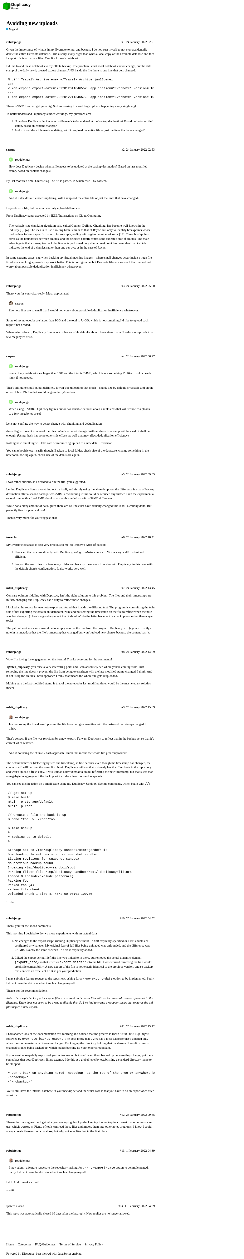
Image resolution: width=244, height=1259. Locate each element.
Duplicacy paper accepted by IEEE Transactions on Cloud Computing (57, 215)
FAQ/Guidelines (45, 1244)
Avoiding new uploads (32, 23)
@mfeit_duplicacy (18, 667)
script (63, 54)
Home (10, 1244)
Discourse (28, 1253)
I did (9, 1182)
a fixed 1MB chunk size (43, 498)
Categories (24, 1244)
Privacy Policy (94, 1244)
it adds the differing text (93, 607)
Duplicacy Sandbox (84, 783)
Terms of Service (70, 1244)
